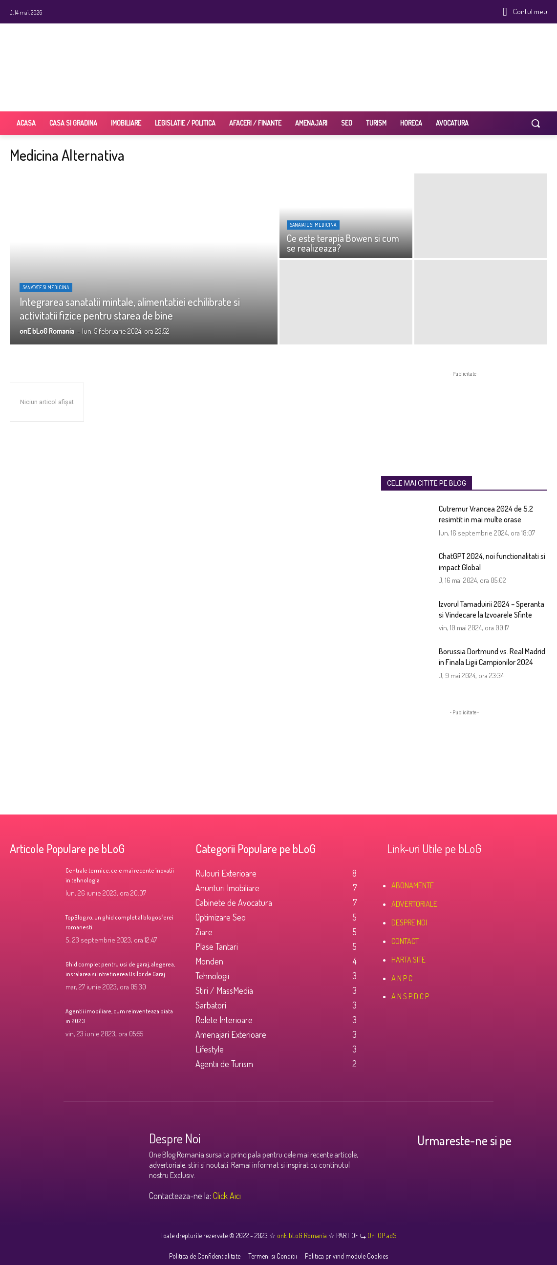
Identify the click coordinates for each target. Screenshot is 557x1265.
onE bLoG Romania (302, 1235)
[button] (535, 123)
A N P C (401, 978)
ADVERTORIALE (414, 904)
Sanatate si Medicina (46, 287)
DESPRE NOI (409, 922)
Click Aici (227, 1195)
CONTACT (405, 941)
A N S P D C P (410, 996)
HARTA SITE (408, 960)
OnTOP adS (381, 1235)
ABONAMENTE (412, 885)
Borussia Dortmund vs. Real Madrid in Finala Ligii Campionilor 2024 (492, 656)
